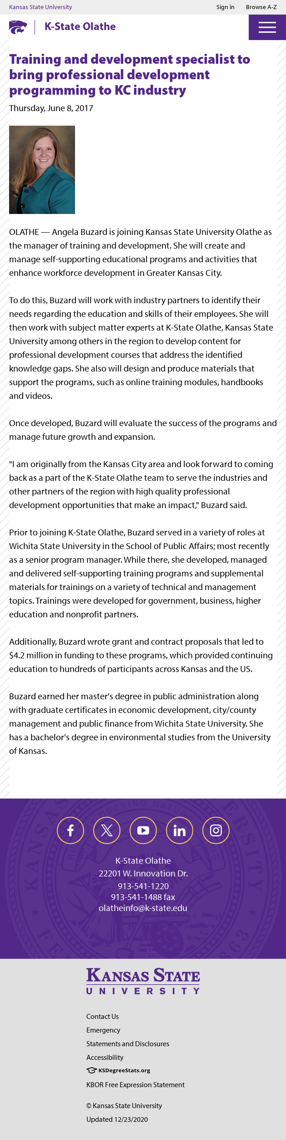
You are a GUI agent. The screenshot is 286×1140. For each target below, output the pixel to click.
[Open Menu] (267, 27)
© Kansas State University (124, 1105)
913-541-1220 (143, 885)
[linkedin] (179, 830)
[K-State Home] (18, 27)
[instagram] (216, 830)
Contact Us (102, 1016)
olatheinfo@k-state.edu (143, 907)
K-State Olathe (80, 26)
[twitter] (106, 830)
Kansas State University (40, 7)
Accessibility (105, 1057)
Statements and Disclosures (127, 1043)
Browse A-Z (261, 7)
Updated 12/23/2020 (117, 1119)
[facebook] (70, 830)
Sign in (225, 7)
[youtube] (143, 830)
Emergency (103, 1030)
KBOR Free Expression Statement (135, 1084)
